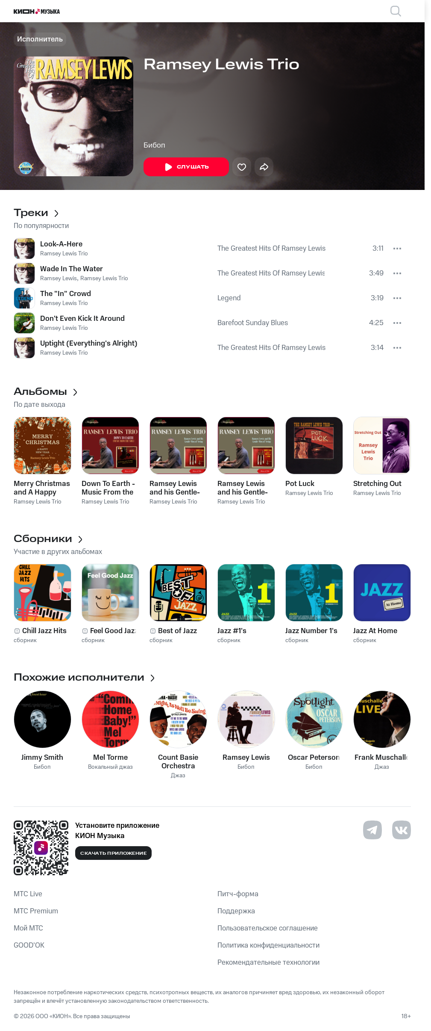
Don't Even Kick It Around (82, 319)
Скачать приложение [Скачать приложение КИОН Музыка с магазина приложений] (113, 853)
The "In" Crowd (65, 294)
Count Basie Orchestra (178, 761)
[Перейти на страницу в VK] (401, 830)
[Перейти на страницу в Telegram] (372, 830)
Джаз (178, 775)
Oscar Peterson (314, 757)
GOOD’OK (29, 945)
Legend (229, 298)
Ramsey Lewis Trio (64, 253)
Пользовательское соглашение (267, 928)
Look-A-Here (61, 244)
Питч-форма (237, 894)
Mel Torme (110, 757)
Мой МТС (28, 928)
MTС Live (28, 894)
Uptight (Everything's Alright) (89, 343)
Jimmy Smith (42, 757)
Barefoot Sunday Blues (252, 323)
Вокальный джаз (110, 767)
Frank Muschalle (382, 757)
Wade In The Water (71, 269)
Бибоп (154, 145)
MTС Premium (36, 911)
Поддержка (236, 911)
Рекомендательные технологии (268, 962)
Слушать (186, 167)
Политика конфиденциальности (268, 945)
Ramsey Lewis (58, 278)
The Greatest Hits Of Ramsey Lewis (271, 248)
